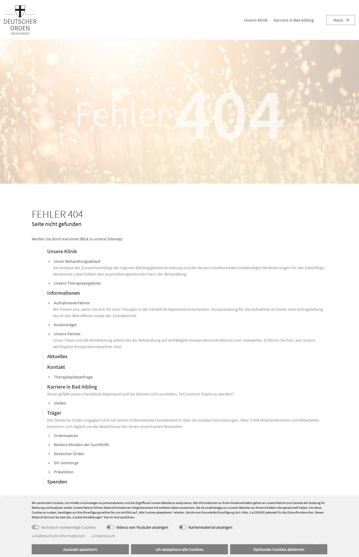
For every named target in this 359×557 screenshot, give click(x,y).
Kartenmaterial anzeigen (210, 527)
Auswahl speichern (80, 549)
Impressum (103, 535)
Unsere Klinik (256, 20)
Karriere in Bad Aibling (294, 20)
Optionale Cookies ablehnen (278, 549)
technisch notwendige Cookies (68, 527)
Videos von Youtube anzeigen (142, 527)
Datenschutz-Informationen (58, 535)
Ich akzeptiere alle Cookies (179, 549)
